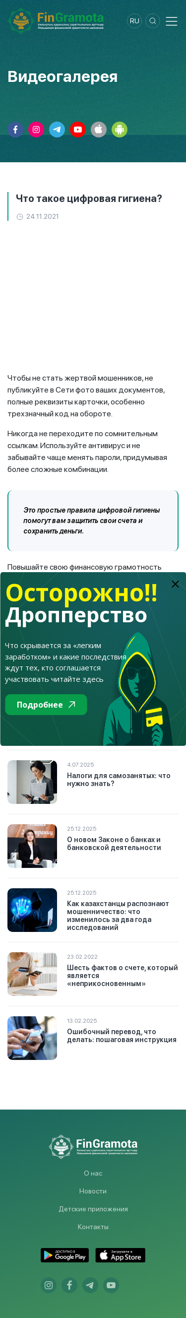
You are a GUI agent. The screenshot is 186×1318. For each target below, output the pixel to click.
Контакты (93, 1227)
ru (134, 21)
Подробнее (46, 704)
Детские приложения (93, 1209)
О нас (93, 1173)
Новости (93, 1191)
